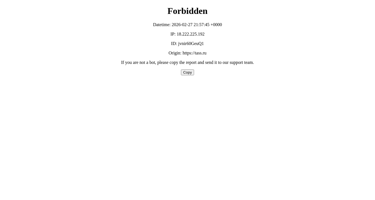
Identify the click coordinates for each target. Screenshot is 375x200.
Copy (187, 72)
